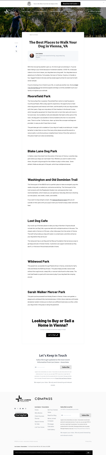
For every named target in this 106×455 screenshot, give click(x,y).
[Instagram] (25, 408)
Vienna (69, 11)
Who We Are (26, 11)
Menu (81, 11)
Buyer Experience (57, 11)
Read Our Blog (52, 415)
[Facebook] (15, 408)
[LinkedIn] (20, 408)
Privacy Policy (88, 441)
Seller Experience (40, 11)
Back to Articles (34, 34)
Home (36, 410)
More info (72, 452)
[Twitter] (17, 408)
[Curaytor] (21, 416)
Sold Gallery (51, 429)
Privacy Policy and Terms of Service (63, 378)
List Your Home (39, 427)
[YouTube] (23, 408)
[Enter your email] (48, 367)
